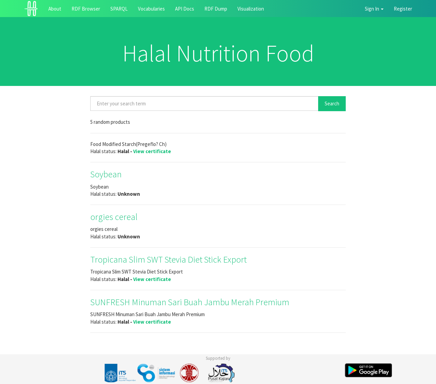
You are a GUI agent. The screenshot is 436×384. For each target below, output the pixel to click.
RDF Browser (86, 8)
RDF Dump (215, 8)
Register (403, 8)
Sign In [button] (374, 8)
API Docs (184, 8)
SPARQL (119, 8)
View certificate (152, 151)
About (54, 8)
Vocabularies (151, 8)
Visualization (250, 8)
